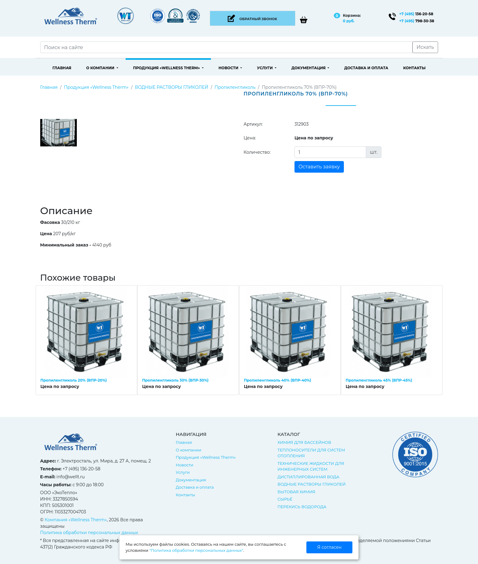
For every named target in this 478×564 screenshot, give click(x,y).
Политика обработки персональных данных (89, 532)
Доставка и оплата (366, 68)
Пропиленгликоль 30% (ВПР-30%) (175, 380)
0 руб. (349, 21)
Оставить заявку (319, 167)
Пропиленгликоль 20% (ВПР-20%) (74, 380)
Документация (308, 68)
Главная (61, 68)
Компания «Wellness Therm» (76, 520)
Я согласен (329, 547)
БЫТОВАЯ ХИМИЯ (296, 491)
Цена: (250, 138)
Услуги (265, 68)
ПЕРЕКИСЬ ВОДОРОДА (301, 506)
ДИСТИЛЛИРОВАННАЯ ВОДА (308, 476)
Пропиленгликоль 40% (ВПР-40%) (277, 380)
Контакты (414, 68)
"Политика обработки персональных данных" (196, 550)
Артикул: (253, 124)
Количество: (257, 152)
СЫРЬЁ (284, 499)
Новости (229, 68)
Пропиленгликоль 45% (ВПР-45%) (379, 380)
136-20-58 (416, 14)
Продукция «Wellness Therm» (167, 68)
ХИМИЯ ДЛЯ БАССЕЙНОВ (304, 442)
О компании (101, 68)
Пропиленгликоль (235, 87)
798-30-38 (416, 21)
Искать (425, 47)
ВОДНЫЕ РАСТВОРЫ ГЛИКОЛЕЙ (171, 87)
